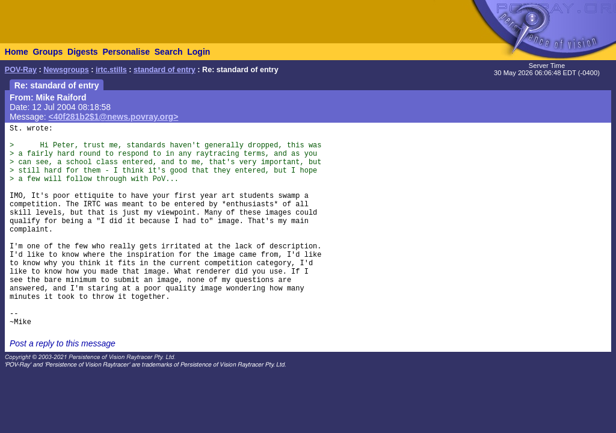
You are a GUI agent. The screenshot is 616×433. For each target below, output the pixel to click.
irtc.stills (111, 70)
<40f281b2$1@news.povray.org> (114, 116)
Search (169, 52)
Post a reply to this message (63, 343)
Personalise (126, 52)
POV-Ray (21, 70)
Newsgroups (66, 70)
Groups (47, 52)
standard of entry (165, 70)
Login (198, 52)
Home (16, 52)
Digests (82, 52)
